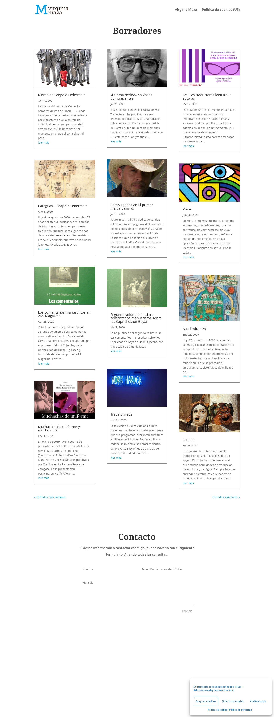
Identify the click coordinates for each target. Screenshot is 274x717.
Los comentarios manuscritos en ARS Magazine (64, 314)
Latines (188, 439)
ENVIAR (187, 611)
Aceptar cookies (206, 701)
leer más (43, 142)
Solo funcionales (233, 701)
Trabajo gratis (121, 414)
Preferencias (258, 701)
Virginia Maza (186, 10)
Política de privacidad (240, 709)
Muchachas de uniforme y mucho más (59, 428)
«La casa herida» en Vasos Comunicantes (131, 96)
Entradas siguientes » (226, 497)
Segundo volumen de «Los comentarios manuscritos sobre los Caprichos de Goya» (136, 318)
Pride (187, 209)
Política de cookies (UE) (221, 10)
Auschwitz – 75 (194, 328)
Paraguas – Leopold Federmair (62, 205)
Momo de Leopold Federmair (61, 94)
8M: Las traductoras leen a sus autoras (207, 96)
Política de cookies (217, 709)
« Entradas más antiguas (50, 497)
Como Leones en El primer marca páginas (131, 206)
